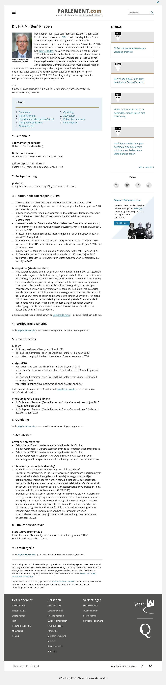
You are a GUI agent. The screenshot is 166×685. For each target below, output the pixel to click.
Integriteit (52, 651)
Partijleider (53, 630)
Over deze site (20, 666)
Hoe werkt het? (55, 605)
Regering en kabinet (21, 625)
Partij (14, 620)
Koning (15, 635)
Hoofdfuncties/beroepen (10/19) (36, 119)
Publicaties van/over (74, 119)
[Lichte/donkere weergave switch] (159, 2)
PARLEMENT (79, 11)
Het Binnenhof (22, 600)
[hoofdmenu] (23, 13)
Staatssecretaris (55, 646)
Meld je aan (121, 223)
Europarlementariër (57, 620)
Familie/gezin (70, 122)
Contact (35, 666)
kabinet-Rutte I (46, 51)
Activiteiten (69, 115)
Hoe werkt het (18, 605)
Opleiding (68, 112)
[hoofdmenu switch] (14, 13)
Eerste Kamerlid (55, 610)
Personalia (24, 112)
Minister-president (57, 635)
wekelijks (138, 208)
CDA (64, 37)
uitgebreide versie (61, 315)
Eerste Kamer (18, 615)
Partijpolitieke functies (31, 122)
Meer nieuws (145, 167)
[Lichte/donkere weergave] (159, 3)
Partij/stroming (27, 115)
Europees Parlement (93, 620)
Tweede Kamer (19, 610)
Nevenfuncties (26, 126)
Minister (52, 641)
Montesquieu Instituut (89, 15)
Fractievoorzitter (55, 625)
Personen (54, 600)
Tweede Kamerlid (56, 615)
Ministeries (17, 630)
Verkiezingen (92, 600)
